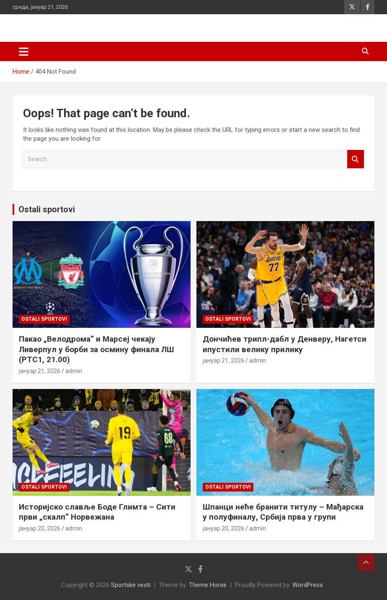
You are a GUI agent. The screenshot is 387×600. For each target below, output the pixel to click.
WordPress (307, 585)
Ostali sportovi (46, 209)
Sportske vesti (130, 585)
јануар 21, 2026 (39, 371)
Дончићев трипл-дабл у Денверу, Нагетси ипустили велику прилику (284, 344)
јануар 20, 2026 (39, 528)
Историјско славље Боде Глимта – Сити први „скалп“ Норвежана (97, 512)
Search (355, 159)
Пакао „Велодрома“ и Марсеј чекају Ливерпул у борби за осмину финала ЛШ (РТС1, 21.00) (96, 349)
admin (73, 371)
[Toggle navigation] (24, 51)
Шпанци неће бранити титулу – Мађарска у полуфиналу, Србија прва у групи (283, 512)
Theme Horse (208, 585)
